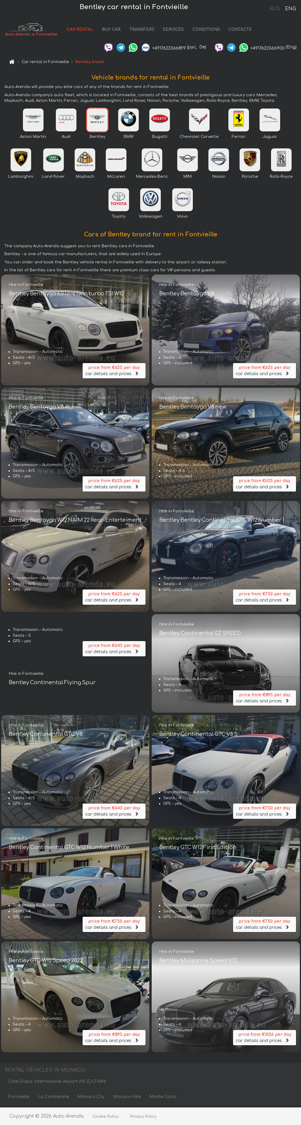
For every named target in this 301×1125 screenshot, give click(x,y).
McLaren (116, 178)
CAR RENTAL (80, 30)
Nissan (218, 178)
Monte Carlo (162, 1098)
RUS (275, 8)
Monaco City (91, 1098)
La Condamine (53, 1098)
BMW (128, 138)
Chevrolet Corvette (199, 138)
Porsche (250, 178)
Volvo (182, 218)
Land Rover (53, 178)
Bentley (97, 138)
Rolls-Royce (281, 178)
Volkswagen (151, 218)
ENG (290, 8)
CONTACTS (240, 30)
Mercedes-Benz (152, 178)
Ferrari (238, 138)
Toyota (119, 218)
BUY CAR (111, 30)
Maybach (85, 178)
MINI (187, 178)
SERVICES (173, 30)
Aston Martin (33, 138)
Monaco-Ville (127, 1098)
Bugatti (159, 138)
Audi (66, 138)
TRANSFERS (141, 30)
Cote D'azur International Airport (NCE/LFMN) (57, 1082)
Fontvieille (18, 1098)
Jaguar (269, 138)
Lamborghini (20, 178)
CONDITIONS (206, 30)
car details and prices (114, 371)
